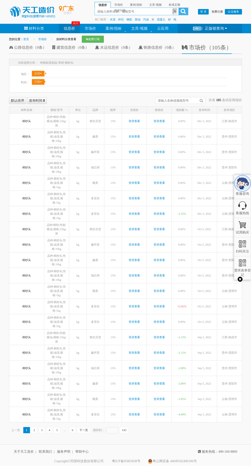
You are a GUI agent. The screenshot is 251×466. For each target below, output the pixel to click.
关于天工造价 (24, 451)
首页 (26, 39)
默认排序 (17, 100)
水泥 (113, 19)
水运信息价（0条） (113, 47)
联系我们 (45, 451)
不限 (38, 82)
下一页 (83, 430)
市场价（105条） (207, 47)
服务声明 (63, 451)
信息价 (69, 28)
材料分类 (34, 28)
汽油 (146, 19)
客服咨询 (242, 189)
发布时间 (37, 100)
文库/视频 (139, 28)
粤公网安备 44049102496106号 (172, 461)
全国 (38, 73)
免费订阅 (93, 39)
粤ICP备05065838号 (126, 461)
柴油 (137, 19)
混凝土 (161, 19)
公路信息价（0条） (27, 47)
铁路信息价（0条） (157, 47)
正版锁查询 (210, 28)
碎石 (121, 19)
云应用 (163, 28)
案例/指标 (114, 28)
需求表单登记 (242, 270)
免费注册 (217, 11)
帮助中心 (82, 451)
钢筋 (129, 19)
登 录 (203, 11)
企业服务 (233, 11)
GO (124, 430)
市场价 (90, 28)
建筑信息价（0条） (70, 47)
